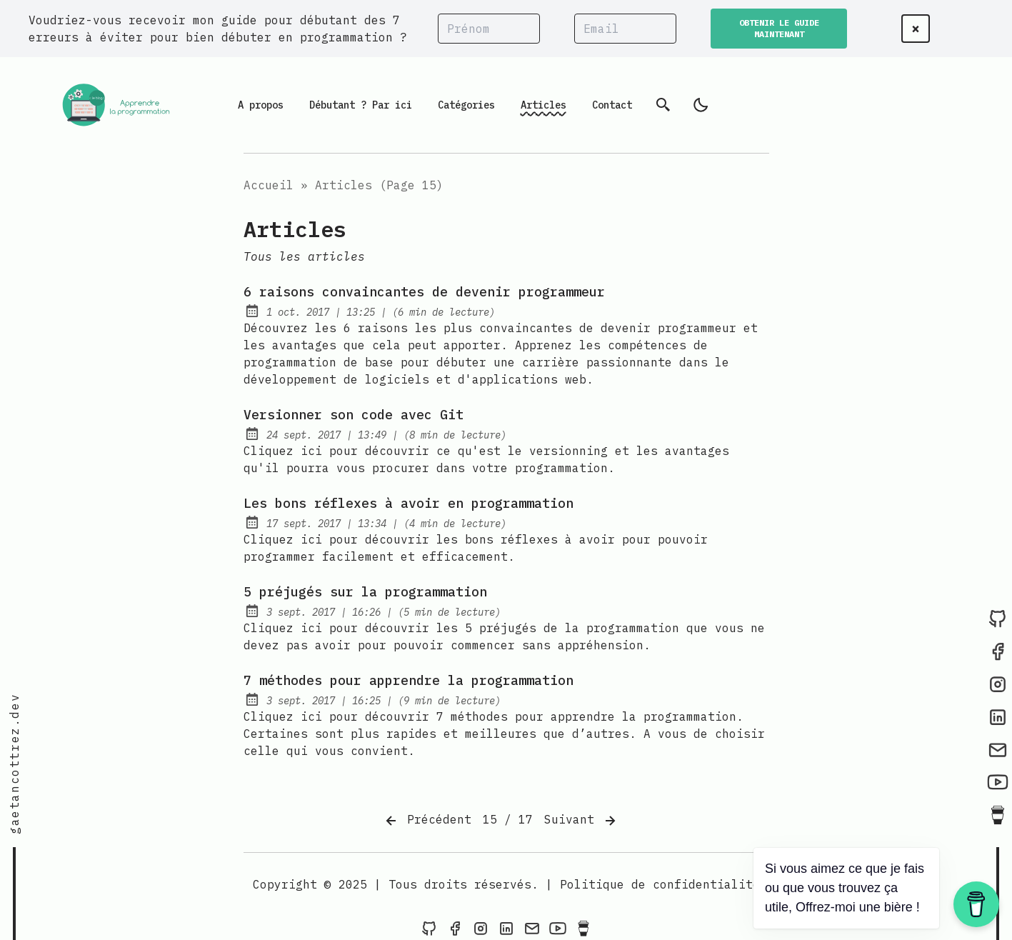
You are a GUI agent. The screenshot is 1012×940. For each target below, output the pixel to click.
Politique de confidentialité (660, 884)
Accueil (269, 185)
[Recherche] (663, 105)
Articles (543, 105)
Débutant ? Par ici (360, 105)
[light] (700, 105)
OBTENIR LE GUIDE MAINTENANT (779, 28)
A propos (261, 105)
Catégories (466, 105)
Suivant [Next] (581, 820)
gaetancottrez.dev (14, 764)
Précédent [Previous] (427, 820)
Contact (612, 105)
